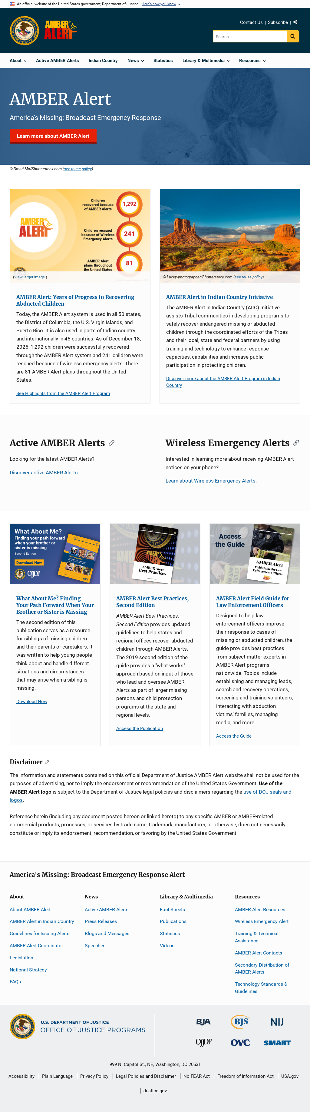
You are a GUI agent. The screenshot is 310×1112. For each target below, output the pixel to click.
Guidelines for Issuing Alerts (39, 933)
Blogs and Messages (107, 933)
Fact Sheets (172, 909)
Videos (167, 945)
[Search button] (293, 36)
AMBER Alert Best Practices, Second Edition (152, 602)
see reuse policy (78, 168)
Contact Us (251, 22)
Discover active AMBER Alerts (44, 473)
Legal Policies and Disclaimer (146, 1076)
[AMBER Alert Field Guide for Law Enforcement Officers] (255, 554)
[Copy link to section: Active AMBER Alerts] (109, 442)
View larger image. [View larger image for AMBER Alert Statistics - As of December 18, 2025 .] (30, 277)
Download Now (31, 701)
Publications (173, 921)
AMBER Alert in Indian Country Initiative (219, 297)
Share (297, 23)
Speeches (95, 945)
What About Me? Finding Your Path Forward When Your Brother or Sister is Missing (55, 605)
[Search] (250, 36)
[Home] (62, 31)
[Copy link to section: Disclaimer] (46, 761)
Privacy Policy (94, 1076)
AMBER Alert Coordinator (36, 945)
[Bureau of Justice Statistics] (240, 1026)
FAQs (15, 981)
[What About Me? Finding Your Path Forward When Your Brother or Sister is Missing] (55, 554)
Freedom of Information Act (245, 1076)
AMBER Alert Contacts (258, 953)
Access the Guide (234, 736)
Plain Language (57, 1076)
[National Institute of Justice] (277, 1019)
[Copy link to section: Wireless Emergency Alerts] (294, 442)
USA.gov (289, 1076)
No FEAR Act (196, 1076)
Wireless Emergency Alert (262, 921)
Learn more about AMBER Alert (53, 136)
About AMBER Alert (30, 909)
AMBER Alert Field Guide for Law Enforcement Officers (252, 602)
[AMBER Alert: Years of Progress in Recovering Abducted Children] (80, 236)
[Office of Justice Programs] (24, 30)
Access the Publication (139, 728)
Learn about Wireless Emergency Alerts (211, 481)
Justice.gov (155, 1091)
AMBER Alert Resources (260, 909)
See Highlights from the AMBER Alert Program (63, 393)
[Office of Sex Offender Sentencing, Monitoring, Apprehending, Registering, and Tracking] (277, 1041)
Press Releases (101, 921)
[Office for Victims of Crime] (240, 1042)
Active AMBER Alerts (106, 909)
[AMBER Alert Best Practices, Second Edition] (155, 554)
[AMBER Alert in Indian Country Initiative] (230, 236)
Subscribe (278, 22)
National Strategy (28, 970)
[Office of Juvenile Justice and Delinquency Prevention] (204, 1044)
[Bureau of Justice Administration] (203, 1019)
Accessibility (21, 1076)
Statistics (170, 933)
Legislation (21, 958)
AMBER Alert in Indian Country (42, 921)
